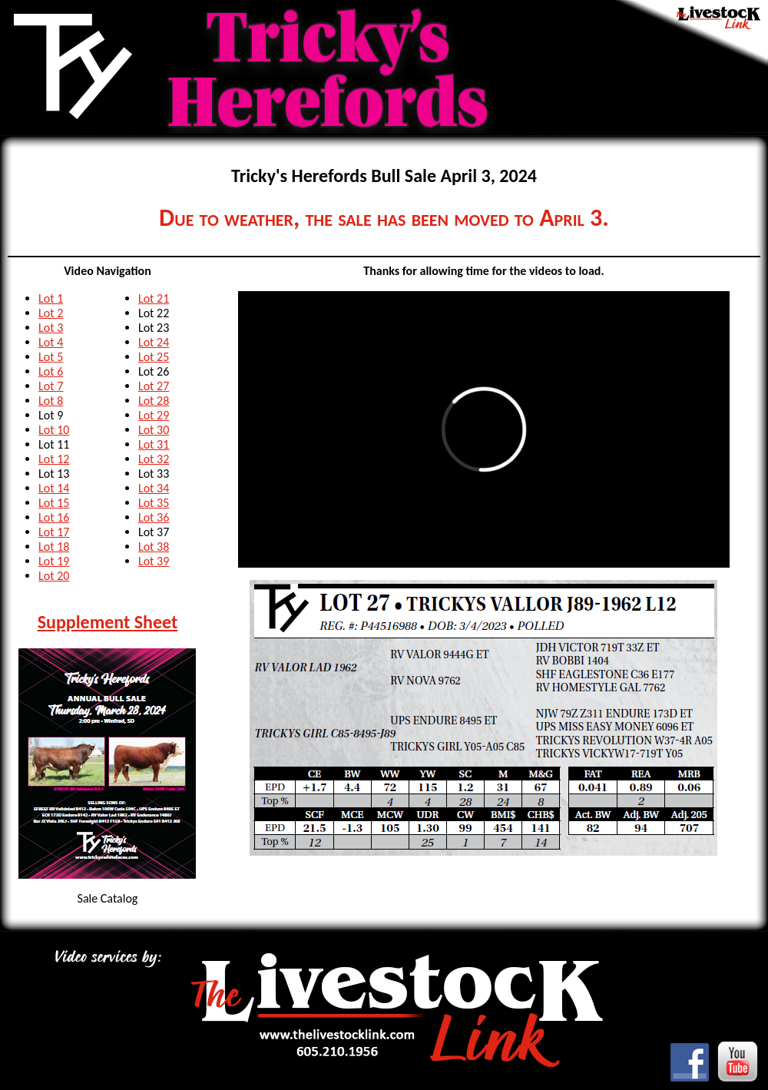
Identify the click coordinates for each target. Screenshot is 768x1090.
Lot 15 (53, 502)
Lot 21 (153, 298)
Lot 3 (50, 327)
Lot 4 (50, 342)
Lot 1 (50, 298)
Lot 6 (50, 371)
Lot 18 (53, 546)
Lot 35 (153, 502)
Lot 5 (50, 357)
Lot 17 (53, 532)
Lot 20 (53, 575)
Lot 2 (50, 313)
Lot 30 (153, 429)
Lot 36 (153, 517)
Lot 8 (50, 400)
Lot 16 (53, 517)
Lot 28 (153, 400)
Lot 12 (53, 459)
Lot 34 (153, 488)
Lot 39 (153, 561)
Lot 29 (153, 415)
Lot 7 (50, 386)
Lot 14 (53, 488)
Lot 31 (153, 444)
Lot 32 (153, 459)
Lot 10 (53, 429)
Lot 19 (53, 561)
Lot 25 (153, 357)
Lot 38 (153, 546)
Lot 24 (153, 342)
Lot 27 (153, 386)
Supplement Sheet (108, 622)
